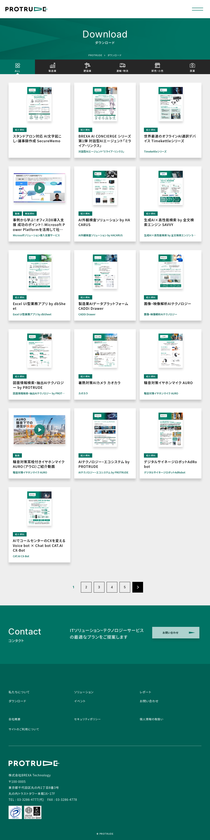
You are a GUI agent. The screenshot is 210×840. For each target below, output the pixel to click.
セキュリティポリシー (87, 719)
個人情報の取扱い (151, 719)
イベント (80, 701)
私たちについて (19, 692)
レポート (145, 692)
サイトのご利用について (24, 729)
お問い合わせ (149, 701)
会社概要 (15, 719)
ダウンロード (17, 701)
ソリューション (84, 692)
